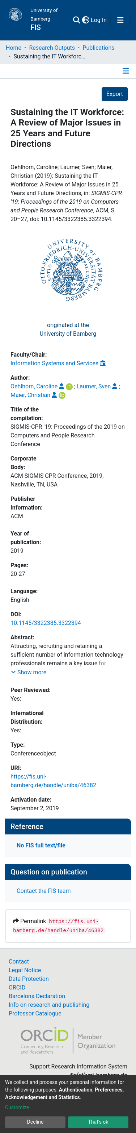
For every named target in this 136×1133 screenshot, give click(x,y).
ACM (16, 516)
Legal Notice (25, 970)
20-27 (17, 573)
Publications (98, 47)
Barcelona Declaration (37, 996)
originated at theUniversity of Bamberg (68, 329)
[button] (85, 20)
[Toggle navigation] (120, 20)
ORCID (17, 987)
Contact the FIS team (44, 890)
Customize (17, 1107)
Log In (99, 20)
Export (114, 94)
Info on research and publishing (49, 1004)
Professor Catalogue (35, 1013)
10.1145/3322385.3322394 (45, 623)
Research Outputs (52, 47)
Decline (35, 1122)
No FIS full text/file (41, 845)
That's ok (98, 1122)
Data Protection (29, 978)
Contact (19, 961)
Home (13, 47)
